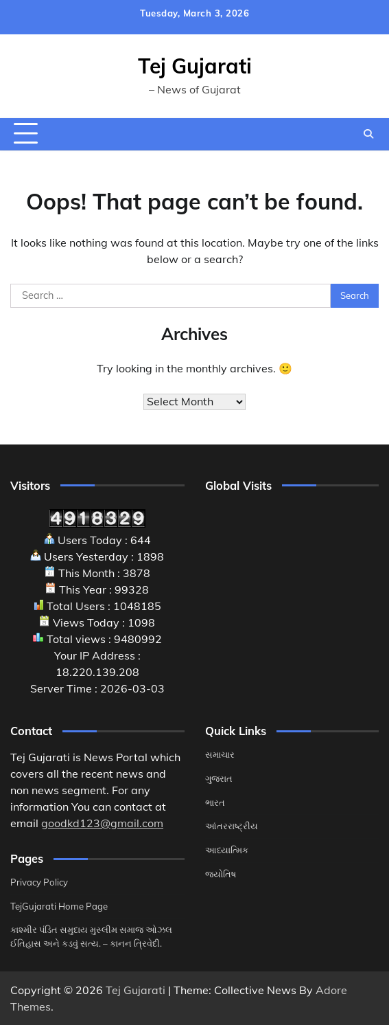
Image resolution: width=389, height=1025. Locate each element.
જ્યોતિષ (220, 873)
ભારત (215, 802)
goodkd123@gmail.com (102, 823)
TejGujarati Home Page (59, 906)
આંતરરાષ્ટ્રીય (231, 825)
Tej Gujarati (195, 66)
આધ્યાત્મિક (226, 849)
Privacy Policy (39, 882)
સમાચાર (220, 754)
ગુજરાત (219, 778)
